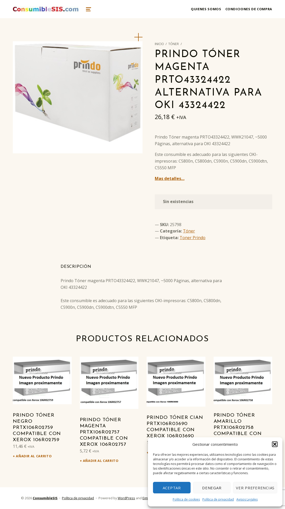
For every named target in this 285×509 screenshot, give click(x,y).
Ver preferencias (255, 487)
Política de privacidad (218, 499)
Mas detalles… (169, 178)
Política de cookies (186, 499)
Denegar (211, 487)
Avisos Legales (247, 499)
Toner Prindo (192, 237)
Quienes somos (206, 9)
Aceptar (172, 487)
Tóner (173, 43)
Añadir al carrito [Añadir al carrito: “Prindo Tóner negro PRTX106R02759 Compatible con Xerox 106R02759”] (34, 456)
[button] (274, 444)
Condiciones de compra (248, 9)
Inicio (159, 43)
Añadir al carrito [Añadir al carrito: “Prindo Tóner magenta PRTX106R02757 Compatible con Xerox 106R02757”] (101, 460)
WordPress (126, 498)
